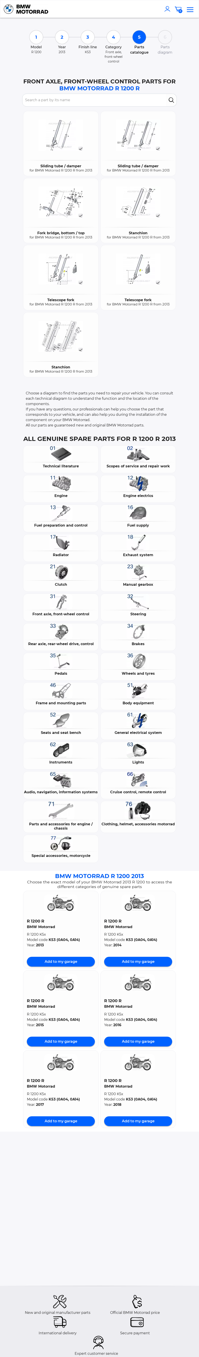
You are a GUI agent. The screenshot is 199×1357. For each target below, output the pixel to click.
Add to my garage (61, 961)
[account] (168, 9)
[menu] (190, 9)
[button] (61, 903)
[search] (171, 100)
